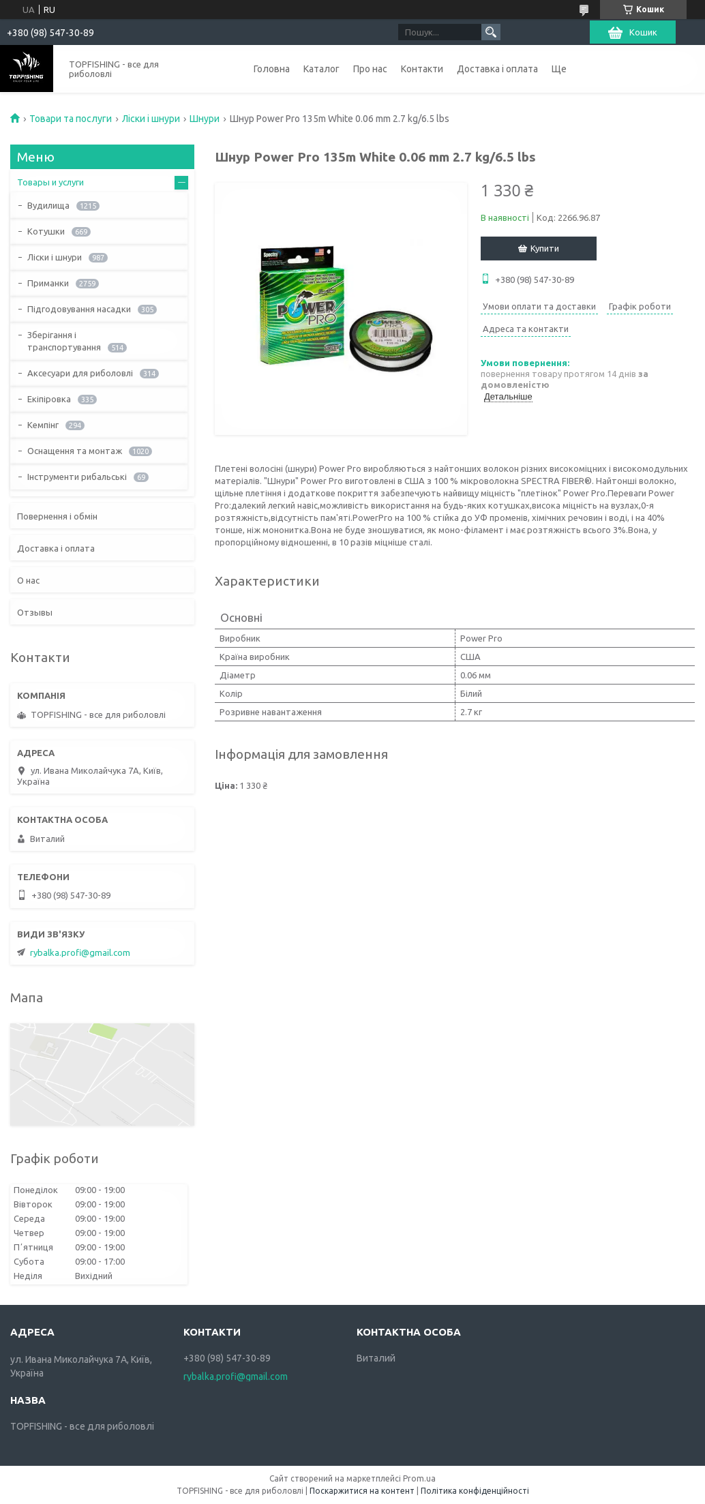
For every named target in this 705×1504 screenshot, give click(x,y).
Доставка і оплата (497, 68)
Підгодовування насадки (79, 309)
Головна (272, 68)
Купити (544, 248)
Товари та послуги (70, 118)
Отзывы (34, 612)
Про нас (370, 68)
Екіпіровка (49, 399)
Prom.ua (419, 1478)
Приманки (48, 283)
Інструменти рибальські (77, 476)
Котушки (46, 231)
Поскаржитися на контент (362, 1490)
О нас (28, 580)
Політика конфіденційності (475, 1490)
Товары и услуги (50, 182)
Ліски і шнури (151, 118)
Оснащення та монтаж (74, 450)
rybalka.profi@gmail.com (80, 952)
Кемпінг (43, 425)
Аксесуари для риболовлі (80, 373)
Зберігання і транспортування (64, 341)
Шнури (205, 118)
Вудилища (48, 205)
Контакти (422, 68)
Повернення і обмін (57, 516)
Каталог (321, 68)
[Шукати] (490, 32)
